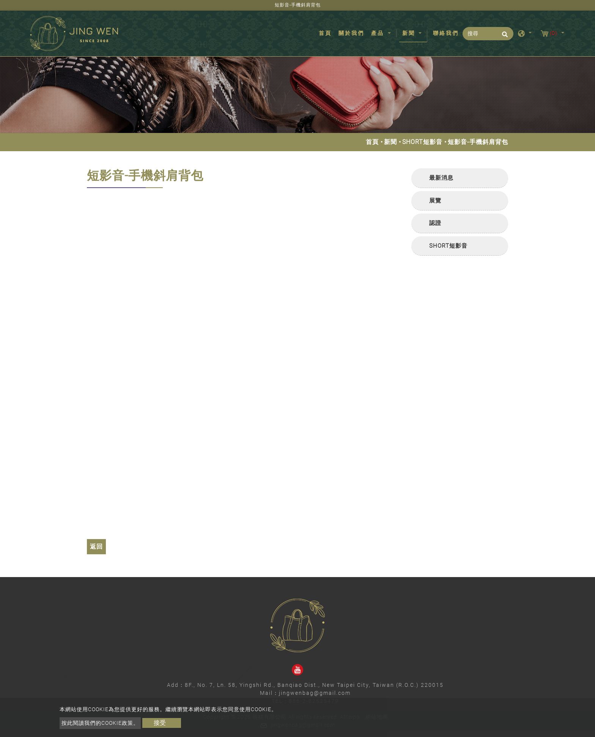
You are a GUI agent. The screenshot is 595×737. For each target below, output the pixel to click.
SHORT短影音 (422, 142)
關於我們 (351, 33)
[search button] (504, 37)
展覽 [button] (435, 200)
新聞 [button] (409, 33)
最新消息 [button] (441, 177)
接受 (160, 722)
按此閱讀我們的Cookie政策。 (100, 723)
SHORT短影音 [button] (448, 245)
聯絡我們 (446, 33)
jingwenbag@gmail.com (315, 693)
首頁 (327, 32)
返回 (96, 546)
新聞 (390, 142)
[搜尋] (488, 33)
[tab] (459, 178)
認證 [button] (435, 223)
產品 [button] (378, 33)
